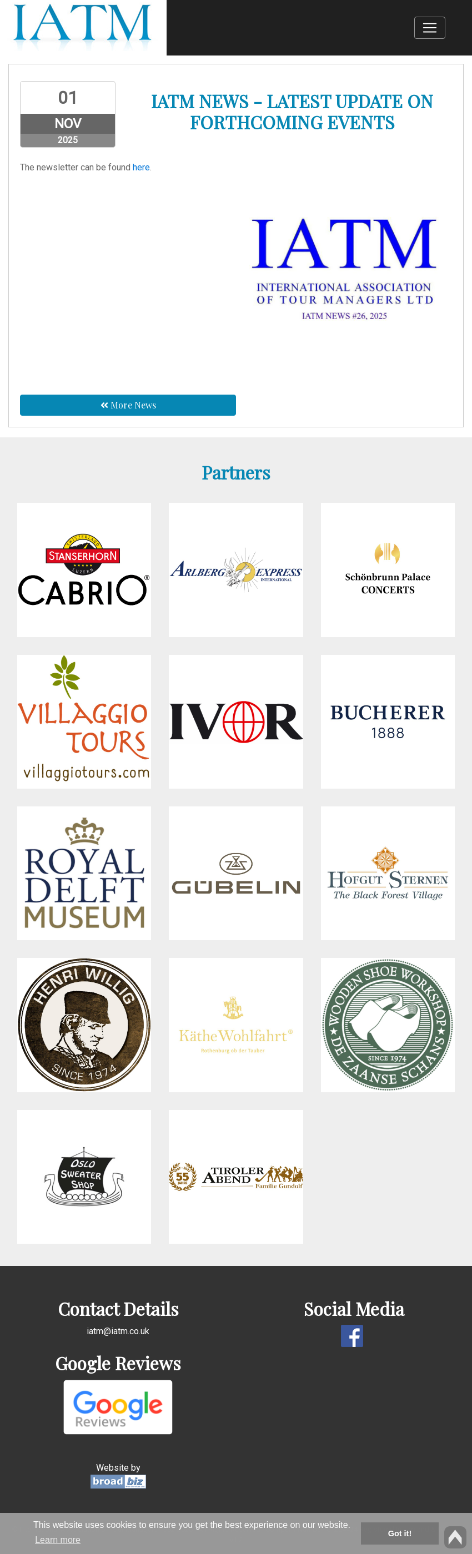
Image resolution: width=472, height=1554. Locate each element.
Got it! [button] (399, 1533)
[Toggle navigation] (429, 28)
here (141, 167)
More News (128, 405)
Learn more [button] (58, 1540)
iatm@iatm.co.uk (118, 1331)
